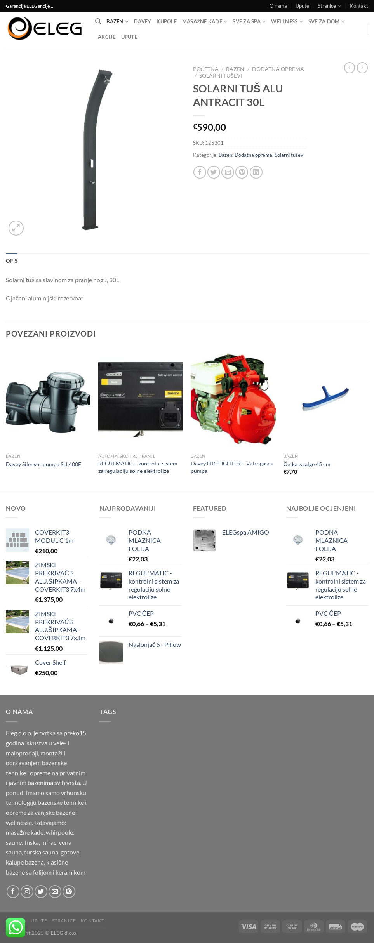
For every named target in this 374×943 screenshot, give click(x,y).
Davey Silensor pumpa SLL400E (43, 464)
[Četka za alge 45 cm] (326, 399)
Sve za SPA (249, 21)
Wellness (287, 21)
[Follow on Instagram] (27, 891)
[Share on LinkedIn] (256, 172)
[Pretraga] (98, 21)
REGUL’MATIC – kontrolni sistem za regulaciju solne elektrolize (137, 467)
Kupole (167, 21)
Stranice (329, 6)
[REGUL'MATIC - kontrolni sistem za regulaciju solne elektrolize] (140, 399)
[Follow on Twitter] (41, 891)
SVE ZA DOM (326, 21)
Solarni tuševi (220, 76)
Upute (302, 6)
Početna (206, 69)
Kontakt (359, 6)
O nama (278, 6)
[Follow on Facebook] (13, 891)
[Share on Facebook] (199, 172)
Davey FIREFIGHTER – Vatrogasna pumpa (232, 467)
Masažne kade (204, 21)
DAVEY (142, 21)
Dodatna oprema (278, 69)
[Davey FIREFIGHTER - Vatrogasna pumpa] (233, 399)
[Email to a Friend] (227, 172)
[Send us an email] (55, 891)
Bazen (117, 21)
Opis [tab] (11, 261)
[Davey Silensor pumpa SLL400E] (48, 399)
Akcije (107, 37)
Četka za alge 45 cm (307, 464)
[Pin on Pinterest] (241, 172)
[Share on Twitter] (213, 172)
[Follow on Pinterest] (69, 891)
